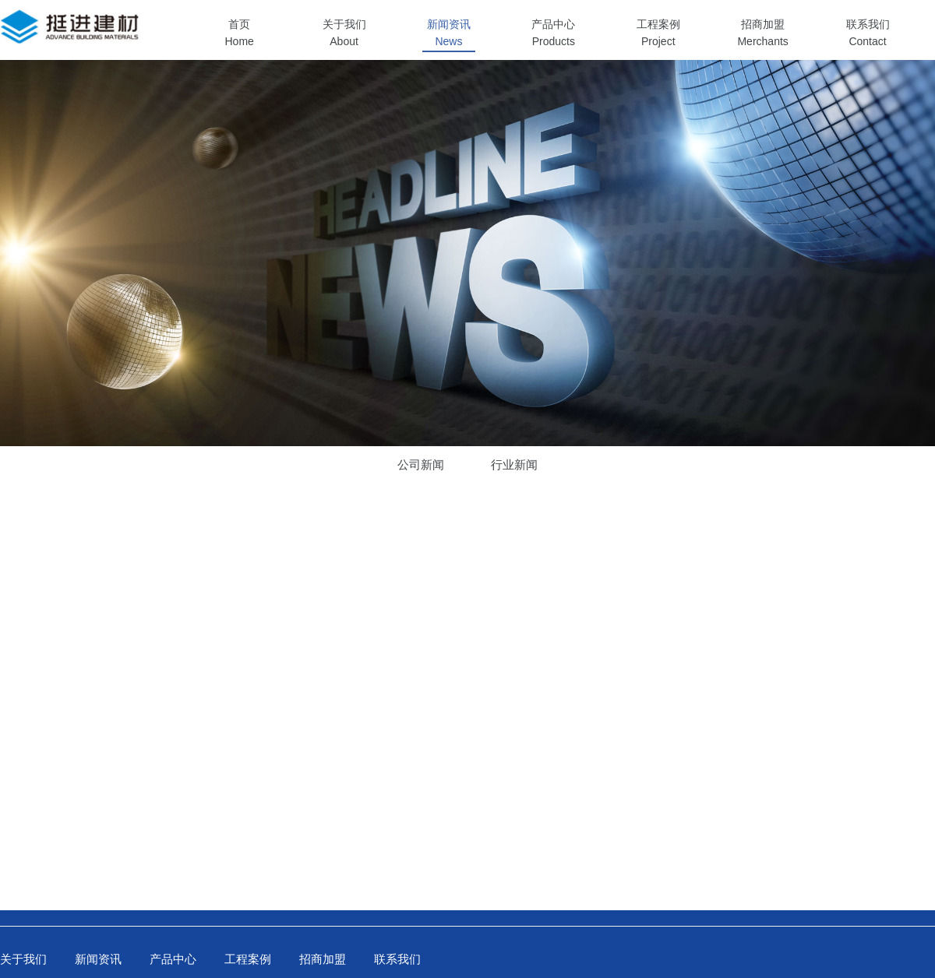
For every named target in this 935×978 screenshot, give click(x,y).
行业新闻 (514, 464)
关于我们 (23, 959)
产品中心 (173, 959)
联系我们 (397, 959)
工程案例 (247, 959)
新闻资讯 (98, 959)
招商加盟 (322, 959)
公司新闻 (420, 464)
